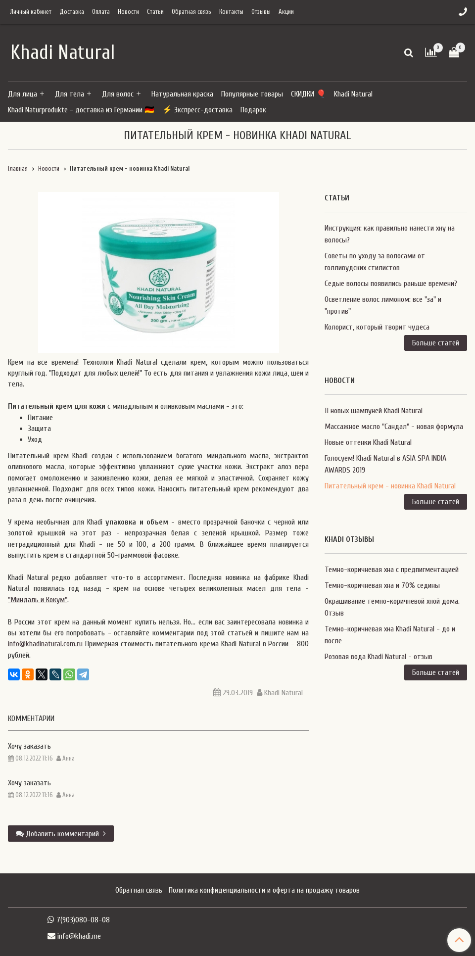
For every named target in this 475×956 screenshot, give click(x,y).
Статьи (155, 11)
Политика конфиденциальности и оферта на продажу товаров (264, 890)
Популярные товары (252, 94)
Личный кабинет (30, 11)
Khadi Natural (353, 94)
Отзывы (261, 11)
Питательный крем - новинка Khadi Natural (390, 485)
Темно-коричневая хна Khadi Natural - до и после (390, 634)
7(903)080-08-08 (83, 919)
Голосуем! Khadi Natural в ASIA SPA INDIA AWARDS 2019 (385, 464)
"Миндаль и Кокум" (37, 599)
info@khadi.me (79, 936)
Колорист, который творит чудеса (377, 327)
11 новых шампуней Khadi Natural (374, 410)
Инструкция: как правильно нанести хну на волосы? (390, 234)
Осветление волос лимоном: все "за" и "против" (383, 305)
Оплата (101, 11)
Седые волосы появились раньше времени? (391, 283)
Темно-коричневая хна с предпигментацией (392, 569)
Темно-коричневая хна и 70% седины (382, 585)
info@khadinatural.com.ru (45, 643)
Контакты (231, 11)
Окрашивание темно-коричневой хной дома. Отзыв (392, 607)
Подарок (253, 109)
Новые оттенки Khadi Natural (368, 442)
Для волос (118, 94)
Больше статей (435, 342)
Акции (286, 11)
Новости (128, 11)
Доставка (71, 11)
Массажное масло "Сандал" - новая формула (394, 426)
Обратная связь (191, 11)
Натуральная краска (182, 94)
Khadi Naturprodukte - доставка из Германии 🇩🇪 (81, 109)
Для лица (22, 94)
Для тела (69, 94)
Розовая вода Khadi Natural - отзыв (378, 656)
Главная (18, 168)
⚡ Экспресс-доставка (197, 109)
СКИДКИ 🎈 (308, 94)
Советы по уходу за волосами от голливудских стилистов (375, 261)
